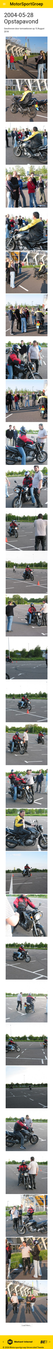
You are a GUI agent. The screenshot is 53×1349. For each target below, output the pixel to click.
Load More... (26, 1325)
